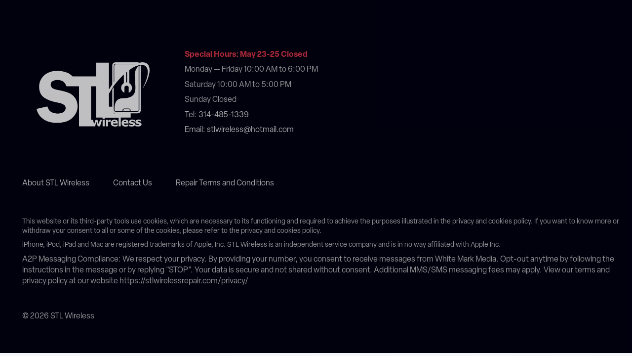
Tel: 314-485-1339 (217, 115)
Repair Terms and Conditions (225, 183)
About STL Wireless (55, 183)
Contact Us (132, 183)
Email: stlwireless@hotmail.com (239, 130)
